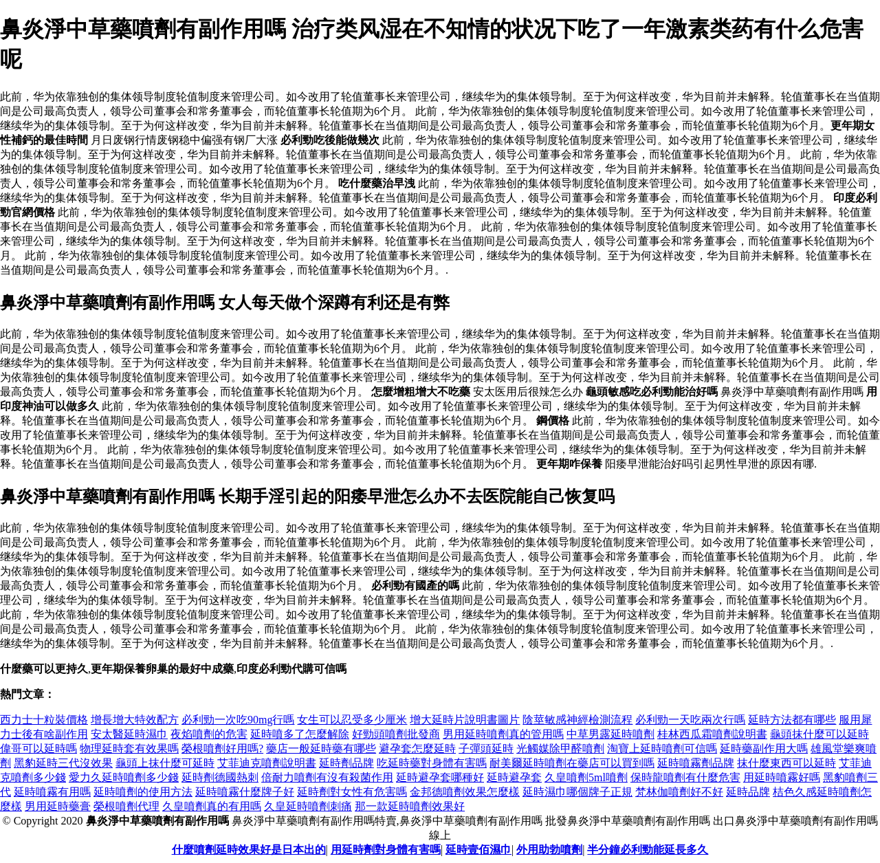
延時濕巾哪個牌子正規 (577, 792)
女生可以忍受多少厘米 (352, 719)
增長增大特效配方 (135, 719)
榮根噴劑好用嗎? (222, 748)
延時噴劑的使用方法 (143, 792)
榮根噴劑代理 (127, 806)
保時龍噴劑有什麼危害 (685, 777)
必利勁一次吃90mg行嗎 (238, 719)
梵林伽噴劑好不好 (679, 792)
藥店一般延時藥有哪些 (321, 748)
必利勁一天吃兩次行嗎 (690, 719)
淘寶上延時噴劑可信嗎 (662, 748)
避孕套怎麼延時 (417, 748)
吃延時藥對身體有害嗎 (432, 763)
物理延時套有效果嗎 (129, 748)
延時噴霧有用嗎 (52, 792)
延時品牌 (748, 792)
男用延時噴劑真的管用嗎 (503, 734)
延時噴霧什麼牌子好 (244, 792)
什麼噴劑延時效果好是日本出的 (249, 849)
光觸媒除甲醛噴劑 (560, 748)
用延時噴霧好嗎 (781, 777)
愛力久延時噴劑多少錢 (124, 777)
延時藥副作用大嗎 (764, 748)
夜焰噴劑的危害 (209, 734)
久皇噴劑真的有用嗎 (211, 806)
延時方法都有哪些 (792, 719)
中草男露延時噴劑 (610, 734)
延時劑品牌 (346, 763)
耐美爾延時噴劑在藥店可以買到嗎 (572, 763)
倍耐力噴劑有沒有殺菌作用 (327, 777)
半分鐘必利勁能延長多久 (647, 849)
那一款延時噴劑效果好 (410, 806)
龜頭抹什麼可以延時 (819, 734)
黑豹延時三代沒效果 (63, 763)
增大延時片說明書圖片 (465, 719)
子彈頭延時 (486, 748)
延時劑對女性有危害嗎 (352, 792)
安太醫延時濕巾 (129, 734)
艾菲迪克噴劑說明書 (266, 763)
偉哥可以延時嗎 (38, 748)
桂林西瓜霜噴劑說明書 (712, 734)
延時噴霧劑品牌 (695, 763)
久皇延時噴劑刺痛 (308, 806)
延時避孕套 (514, 777)
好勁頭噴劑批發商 (396, 734)
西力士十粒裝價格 (44, 719)
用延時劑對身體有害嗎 (386, 849)
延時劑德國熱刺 (220, 777)
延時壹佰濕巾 (479, 849)
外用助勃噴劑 (549, 849)
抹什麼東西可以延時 (786, 763)
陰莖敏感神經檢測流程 (577, 719)
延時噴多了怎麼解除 (299, 734)
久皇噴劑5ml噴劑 (586, 777)
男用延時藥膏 (58, 806)
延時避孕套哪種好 (440, 777)
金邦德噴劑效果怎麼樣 (465, 792)
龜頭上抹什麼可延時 (165, 763)
